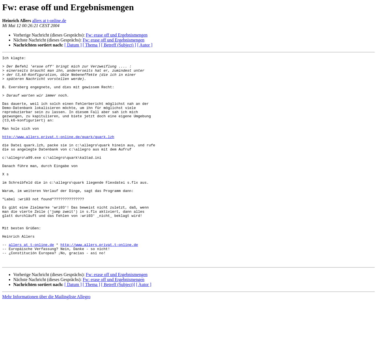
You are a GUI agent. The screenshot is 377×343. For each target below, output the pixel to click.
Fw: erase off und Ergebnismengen (116, 35)
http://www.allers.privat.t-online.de (99, 282)
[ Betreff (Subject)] (118, 326)
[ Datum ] (72, 45)
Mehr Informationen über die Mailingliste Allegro (46, 338)
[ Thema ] (91, 45)
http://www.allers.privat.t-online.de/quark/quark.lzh (58, 153)
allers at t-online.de (49, 20)
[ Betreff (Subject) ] (118, 45)
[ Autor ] (144, 45)
